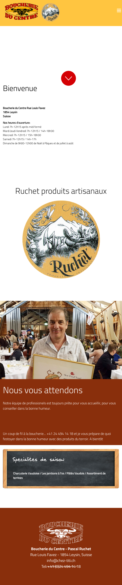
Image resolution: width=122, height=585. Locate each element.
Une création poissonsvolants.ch (61, 566)
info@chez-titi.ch (61, 560)
